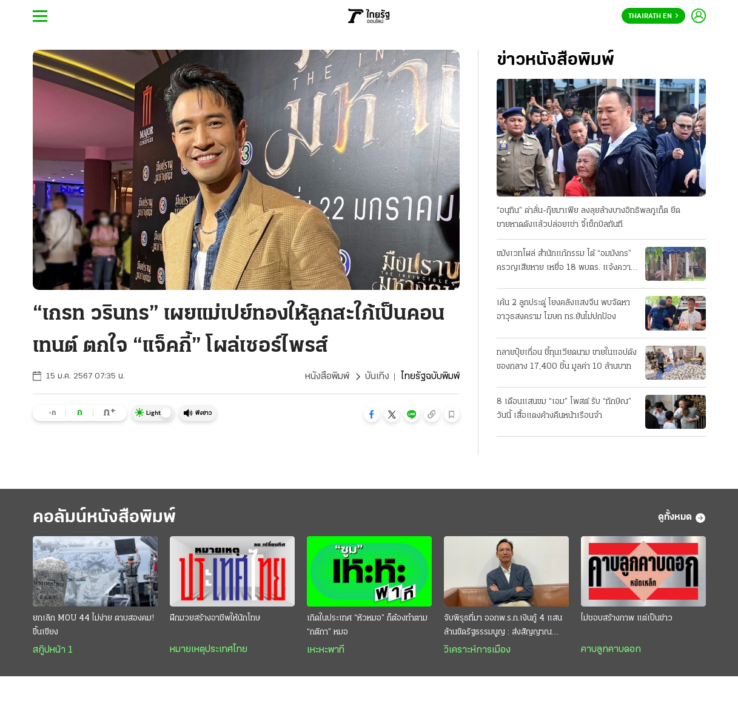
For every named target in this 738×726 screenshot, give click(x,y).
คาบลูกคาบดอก (611, 649)
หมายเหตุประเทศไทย (208, 649)
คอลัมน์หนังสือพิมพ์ (104, 517)
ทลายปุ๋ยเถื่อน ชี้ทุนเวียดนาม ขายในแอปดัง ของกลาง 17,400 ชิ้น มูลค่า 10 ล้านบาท (567, 359)
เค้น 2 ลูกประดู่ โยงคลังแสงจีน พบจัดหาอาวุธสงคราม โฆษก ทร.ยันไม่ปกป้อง (563, 309)
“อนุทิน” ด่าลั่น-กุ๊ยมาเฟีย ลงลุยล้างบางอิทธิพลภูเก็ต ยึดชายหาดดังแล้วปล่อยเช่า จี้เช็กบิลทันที (588, 217)
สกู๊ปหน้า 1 (53, 650)
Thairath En (653, 16)
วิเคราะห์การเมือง (477, 650)
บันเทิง (377, 376)
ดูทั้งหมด (682, 518)
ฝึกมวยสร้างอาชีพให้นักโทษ (215, 618)
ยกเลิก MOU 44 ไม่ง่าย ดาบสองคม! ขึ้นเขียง (93, 625)
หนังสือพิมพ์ (327, 376)
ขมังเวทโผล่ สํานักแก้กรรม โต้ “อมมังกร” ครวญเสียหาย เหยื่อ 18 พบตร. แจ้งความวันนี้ (566, 262)
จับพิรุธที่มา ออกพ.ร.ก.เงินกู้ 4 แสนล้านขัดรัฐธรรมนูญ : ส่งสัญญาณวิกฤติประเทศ (503, 626)
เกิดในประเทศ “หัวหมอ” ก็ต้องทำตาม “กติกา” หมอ (367, 625)
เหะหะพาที (325, 650)
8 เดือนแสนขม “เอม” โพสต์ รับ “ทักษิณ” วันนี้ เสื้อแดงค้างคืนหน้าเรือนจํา (564, 408)
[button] (372, 414)
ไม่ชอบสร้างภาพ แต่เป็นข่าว (627, 618)
